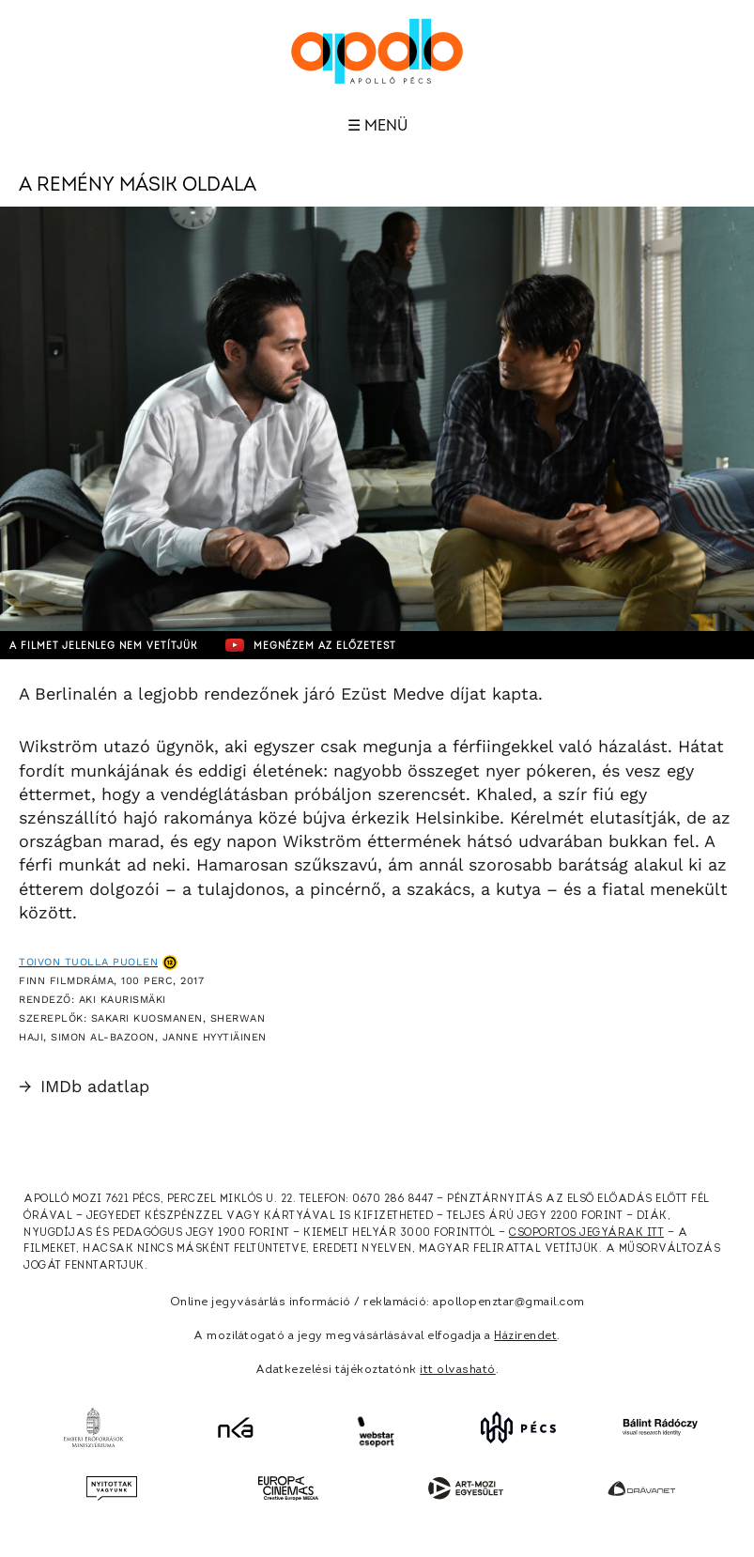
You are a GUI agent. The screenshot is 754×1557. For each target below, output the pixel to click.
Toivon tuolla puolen (88, 962)
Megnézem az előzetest (310, 645)
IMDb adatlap (84, 1086)
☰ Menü (377, 125)
